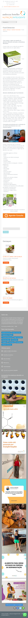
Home (4, 29)
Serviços (9, 29)
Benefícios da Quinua (9, 278)
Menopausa (6, 362)
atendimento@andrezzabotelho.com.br (11, 6)
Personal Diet (14, 339)
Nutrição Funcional (6, 332)
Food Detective (19, 342)
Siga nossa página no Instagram (14, 604)
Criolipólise (4, 342)
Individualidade (7, 366)
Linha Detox (11, 342)
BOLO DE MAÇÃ (7, 298)
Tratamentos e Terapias (7, 335)
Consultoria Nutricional (7, 337)
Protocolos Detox (6, 339)
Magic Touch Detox (18, 337)
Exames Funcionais (16, 29)
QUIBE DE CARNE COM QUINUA (12, 256)
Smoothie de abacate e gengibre (11, 370)
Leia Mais (6, 262)
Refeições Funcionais (6, 344)
